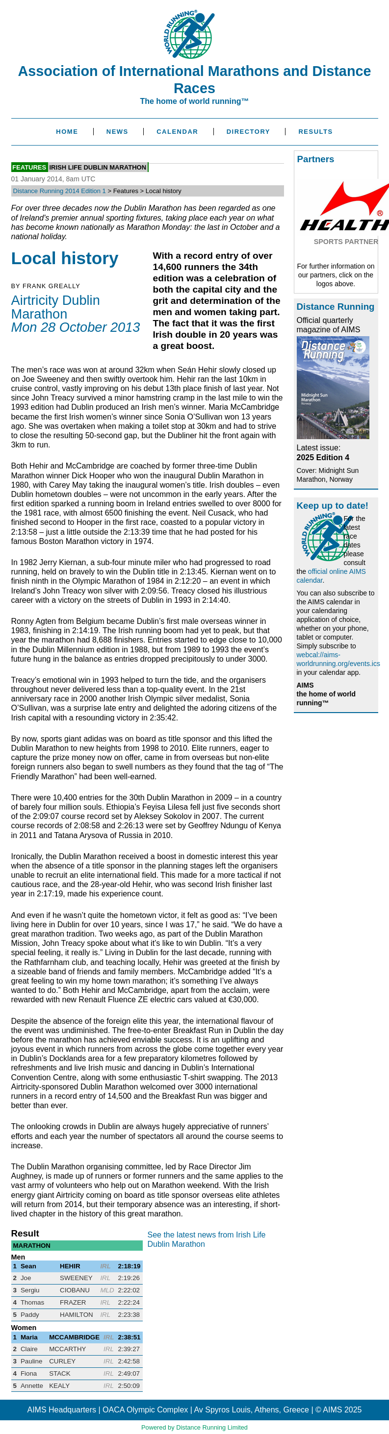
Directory (248, 131)
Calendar (177, 131)
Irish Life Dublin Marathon (97, 167)
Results (315, 131)
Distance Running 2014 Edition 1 (59, 191)
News (117, 131)
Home (67, 131)
